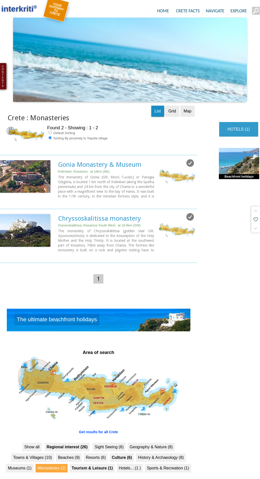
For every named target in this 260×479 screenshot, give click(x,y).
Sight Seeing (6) (109, 439)
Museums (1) (19, 460)
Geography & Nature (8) (151, 439)
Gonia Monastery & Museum (99, 157)
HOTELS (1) (238, 121)
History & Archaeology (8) (161, 450)
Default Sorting (61, 125)
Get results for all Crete (98, 424)
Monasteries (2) (52, 460)
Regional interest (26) (67, 439)
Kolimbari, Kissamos (83, 164)
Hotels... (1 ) (130, 460)
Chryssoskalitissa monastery (99, 211)
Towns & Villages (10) (32, 450)
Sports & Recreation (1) (168, 460)
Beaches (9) (69, 450)
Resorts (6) (96, 450)
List (158, 103)
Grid (172, 103)
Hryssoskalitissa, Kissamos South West (99, 218)
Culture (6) (122, 450)
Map (187, 103)
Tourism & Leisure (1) (92, 460)
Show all (31, 439)
